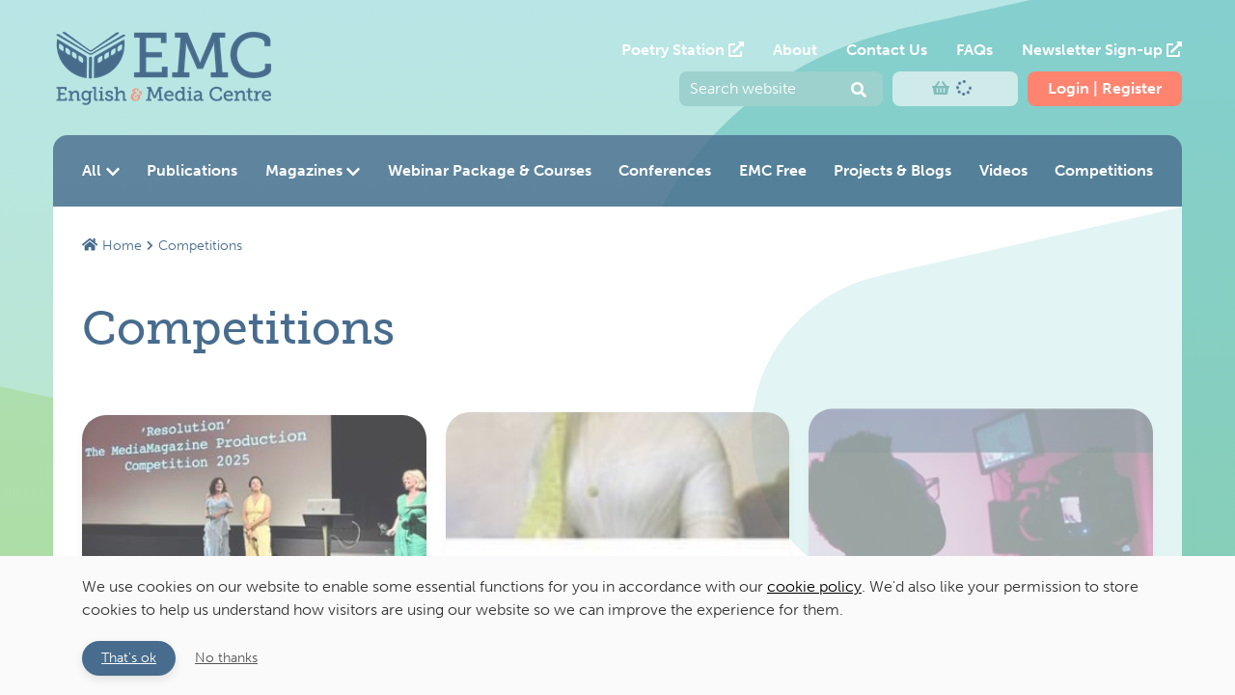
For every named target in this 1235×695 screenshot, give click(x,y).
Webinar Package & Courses (489, 170)
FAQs (974, 50)
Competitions (1104, 170)
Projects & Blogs (892, 170)
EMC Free (773, 170)
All (101, 170)
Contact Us (886, 50)
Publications (192, 170)
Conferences (664, 170)
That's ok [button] (128, 657)
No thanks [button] (226, 657)
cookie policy (814, 586)
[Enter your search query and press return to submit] (781, 88)
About (795, 50)
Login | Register (1105, 88)
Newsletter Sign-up (1102, 50)
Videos (1003, 170)
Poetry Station (682, 50)
